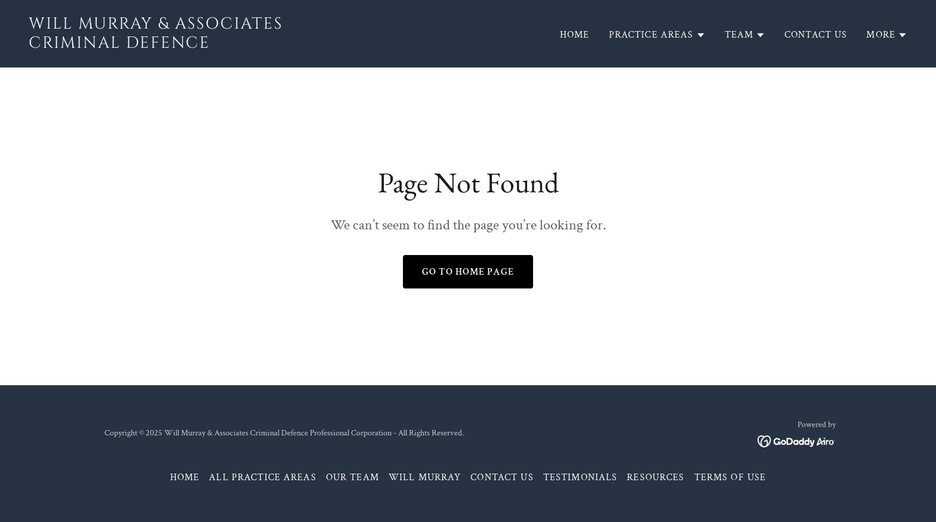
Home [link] (575, 35)
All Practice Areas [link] (262, 477)
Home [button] (185, 477)
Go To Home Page (468, 272)
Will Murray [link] (425, 477)
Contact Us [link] (815, 35)
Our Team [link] (352, 477)
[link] (243, 44)
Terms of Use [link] (730, 477)
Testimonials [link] (580, 477)
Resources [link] (655, 477)
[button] (657, 35)
